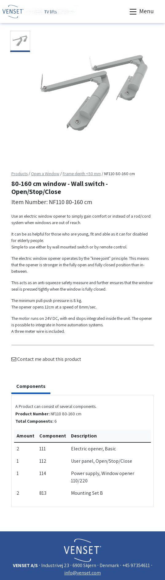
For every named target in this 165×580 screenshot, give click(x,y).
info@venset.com (82, 573)
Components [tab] (30, 386)
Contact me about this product (46, 359)
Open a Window (45, 173)
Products (19, 173)
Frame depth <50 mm (82, 173)
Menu (141, 12)
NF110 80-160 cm (119, 173)
